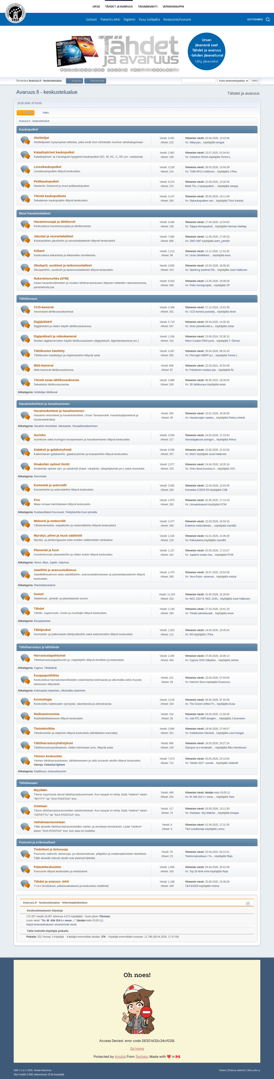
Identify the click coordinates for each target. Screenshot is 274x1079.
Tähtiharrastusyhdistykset (53, 743)
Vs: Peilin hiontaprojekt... (199, 285)
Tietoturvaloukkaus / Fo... (199, 856)
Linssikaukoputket (47, 167)
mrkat (231, 326)
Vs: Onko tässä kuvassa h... (201, 468)
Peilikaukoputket (46, 181)
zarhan (235, 660)
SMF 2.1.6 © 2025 (23, 1070)
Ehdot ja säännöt (236, 1070)
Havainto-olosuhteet (45, 426)
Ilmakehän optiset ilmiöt (52, 464)
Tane (231, 796)
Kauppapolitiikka (46, 675)
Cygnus (38, 667)
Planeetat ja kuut (46, 550)
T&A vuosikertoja (194, 829)
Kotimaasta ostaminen (47, 690)
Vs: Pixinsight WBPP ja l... (200, 355)
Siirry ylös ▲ (253, 1070)
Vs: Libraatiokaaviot (196, 504)
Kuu (37, 499)
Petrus (232, 439)
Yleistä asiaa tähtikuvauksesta (56, 380)
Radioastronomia (47, 714)
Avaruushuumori (57, 771)
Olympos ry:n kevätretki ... (200, 747)
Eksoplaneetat (42, 621)
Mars (45, 562)
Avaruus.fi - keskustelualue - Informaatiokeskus (55, 902)
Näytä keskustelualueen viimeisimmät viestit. (51, 924)
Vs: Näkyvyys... (194, 142)
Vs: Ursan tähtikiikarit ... (198, 255)
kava (227, 255)
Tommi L (226, 157)
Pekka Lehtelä (237, 417)
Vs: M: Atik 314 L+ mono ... (200, 796)
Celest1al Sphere (54, 764)
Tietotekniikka (44, 728)
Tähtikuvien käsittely (49, 351)
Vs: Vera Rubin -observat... (200, 576)
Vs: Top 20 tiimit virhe (197, 871)
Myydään (40, 790)
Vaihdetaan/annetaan (49, 822)
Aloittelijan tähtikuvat (45, 392)
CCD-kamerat (44, 307)
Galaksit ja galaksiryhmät (52, 449)
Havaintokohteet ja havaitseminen (59, 411)
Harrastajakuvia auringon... (200, 439)
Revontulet (40, 476)
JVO (232, 468)
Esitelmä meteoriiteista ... (199, 525)
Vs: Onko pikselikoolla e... (199, 326)
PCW (223, 504)
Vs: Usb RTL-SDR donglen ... (202, 718)
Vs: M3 (189, 634)
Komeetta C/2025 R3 (197, 489)
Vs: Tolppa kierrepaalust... (200, 226)
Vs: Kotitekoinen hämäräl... (200, 733)
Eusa (232, 703)
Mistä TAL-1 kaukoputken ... (201, 186)
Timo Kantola (235, 200)
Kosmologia (43, 699)
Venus (37, 562)
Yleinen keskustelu (48, 756)
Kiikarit (39, 251)
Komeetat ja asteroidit (50, 485)
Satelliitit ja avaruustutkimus (55, 570)
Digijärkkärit (43, 321)
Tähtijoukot (42, 630)
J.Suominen (238, 718)
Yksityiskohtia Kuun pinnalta (81, 512)
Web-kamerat (44, 365)
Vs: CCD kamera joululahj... (201, 311)
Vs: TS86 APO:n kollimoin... (201, 171)
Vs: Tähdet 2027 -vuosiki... (200, 763)
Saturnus (64, 562)
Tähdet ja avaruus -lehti (51, 881)
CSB (224, 489)
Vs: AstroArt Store (195, 682)
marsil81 (231, 525)
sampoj (234, 186)
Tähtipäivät (50, 667)
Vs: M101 (190, 454)
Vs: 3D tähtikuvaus (196, 384)
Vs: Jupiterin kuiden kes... (199, 554)
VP (228, 285)
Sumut (39, 594)
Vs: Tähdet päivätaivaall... (199, 613)
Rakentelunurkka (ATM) (51, 278)
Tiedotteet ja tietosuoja (51, 849)
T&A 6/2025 (192, 885)
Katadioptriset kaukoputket (54, 152)
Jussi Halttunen (238, 269)
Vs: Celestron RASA (196, 157)
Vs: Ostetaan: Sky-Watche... (201, 812)
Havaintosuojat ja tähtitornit (54, 221)
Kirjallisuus (40, 771)
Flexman (105, 916)
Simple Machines (42, 1070)
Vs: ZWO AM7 (193, 240)
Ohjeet (222, 1070)
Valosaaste (64, 426)
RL (232, 369)
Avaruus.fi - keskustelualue (46, 92)
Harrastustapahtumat (49, 655)
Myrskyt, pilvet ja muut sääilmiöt (58, 535)
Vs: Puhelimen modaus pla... (201, 369)
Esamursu (224, 682)
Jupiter (53, 562)
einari (233, 311)
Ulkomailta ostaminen (73, 690)
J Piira (233, 171)
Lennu (220, 829)
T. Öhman (234, 340)
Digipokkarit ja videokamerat (55, 336)
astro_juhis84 (221, 240)
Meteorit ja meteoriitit (50, 521)
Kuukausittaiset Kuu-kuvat (49, 512)
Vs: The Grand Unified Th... (200, 703)
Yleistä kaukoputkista (50, 196)
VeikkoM (233, 763)
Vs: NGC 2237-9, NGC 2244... (202, 598)
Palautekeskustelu (47, 867)
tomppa (220, 142)
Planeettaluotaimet (44, 585)
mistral (232, 576)
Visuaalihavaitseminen (85, 426)
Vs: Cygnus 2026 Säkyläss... (201, 660)
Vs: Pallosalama (194, 540)
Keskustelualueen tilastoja (43, 910)
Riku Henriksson (237, 747)
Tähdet (39, 608)
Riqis (230, 856)
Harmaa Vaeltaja (237, 226)
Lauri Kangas (236, 733)
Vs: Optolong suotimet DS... (201, 269)
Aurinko (40, 435)
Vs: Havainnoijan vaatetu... (200, 417)
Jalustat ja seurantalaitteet (53, 236)
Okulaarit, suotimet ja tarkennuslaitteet (63, 265)
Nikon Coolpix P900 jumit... (200, 340)
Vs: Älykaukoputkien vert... (200, 200)
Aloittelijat (41, 137)
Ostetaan (40, 806)
